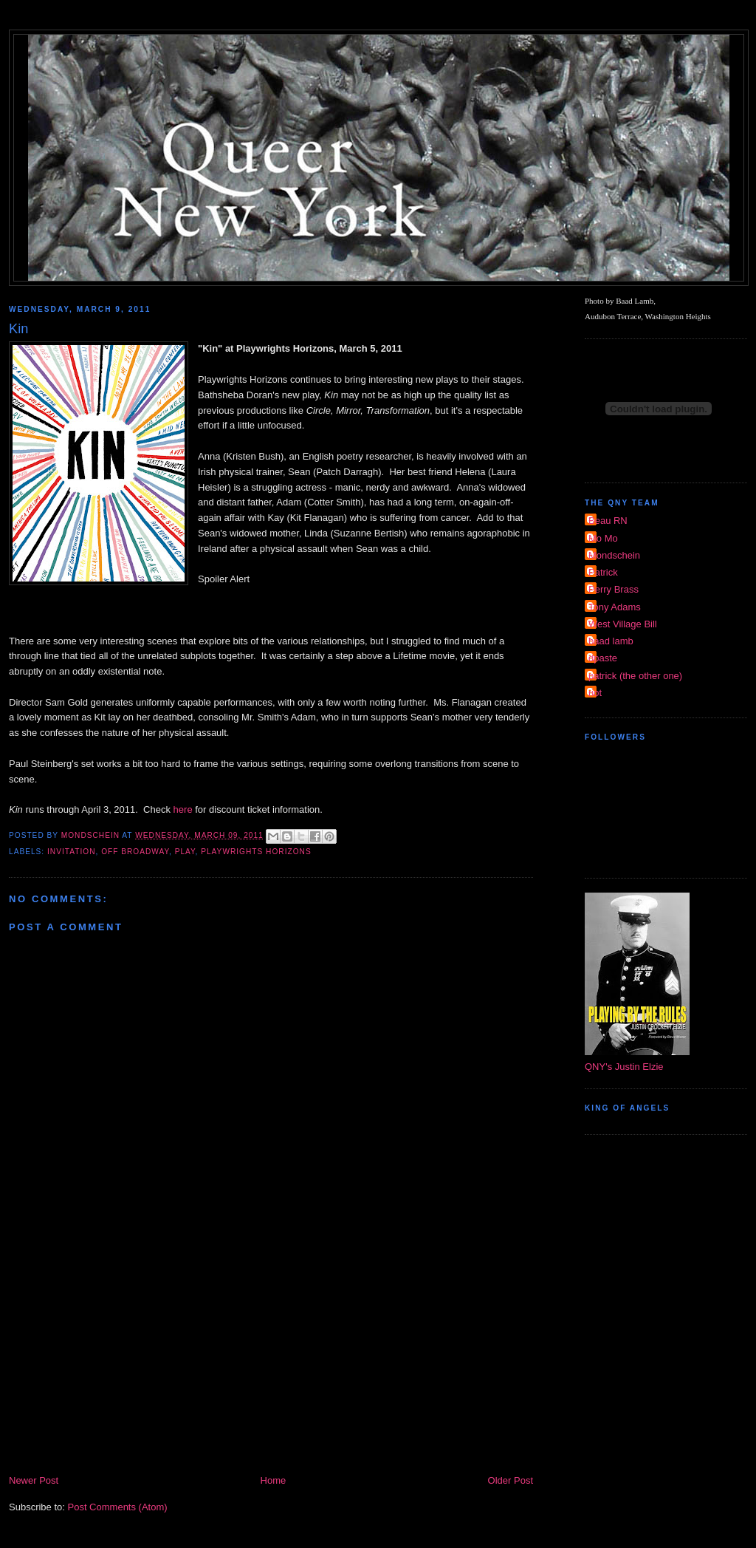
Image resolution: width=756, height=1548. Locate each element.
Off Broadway (135, 852)
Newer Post (33, 1480)
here (183, 809)
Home (273, 1480)
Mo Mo (603, 538)
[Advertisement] (271, 1361)
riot (595, 692)
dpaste (602, 658)
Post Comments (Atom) (118, 1507)
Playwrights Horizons (256, 852)
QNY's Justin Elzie (624, 1066)
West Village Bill (622, 624)
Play (185, 852)
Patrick (603, 572)
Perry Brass (613, 589)
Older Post (510, 1480)
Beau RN (608, 520)
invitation (71, 852)
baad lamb (610, 641)
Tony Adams (614, 607)
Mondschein (614, 555)
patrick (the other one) (635, 675)
